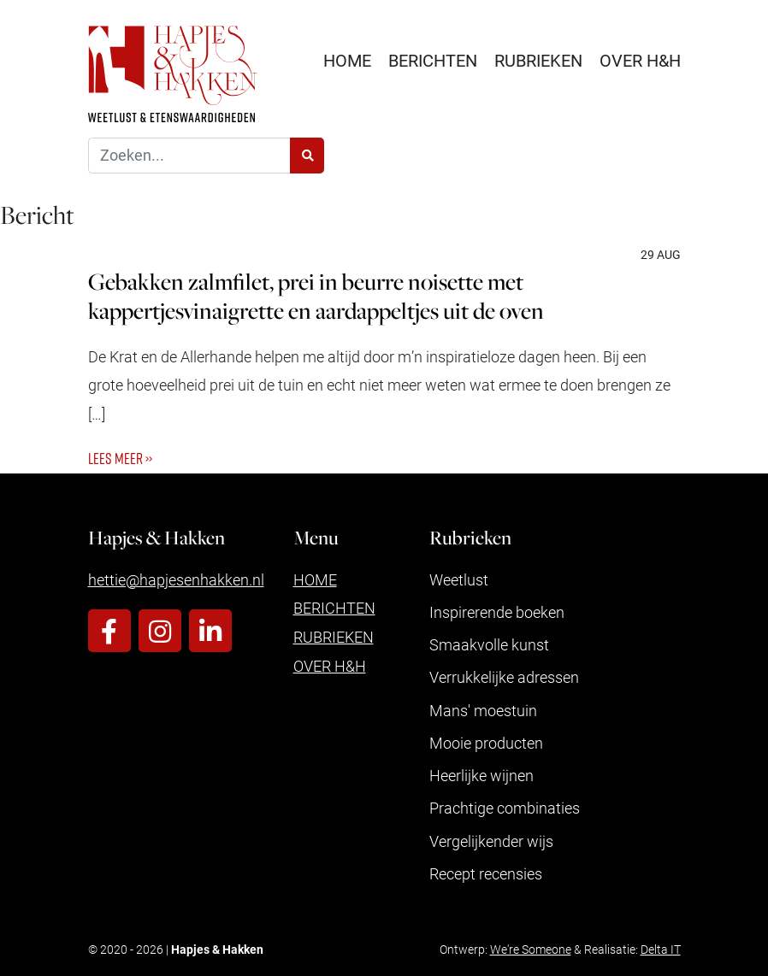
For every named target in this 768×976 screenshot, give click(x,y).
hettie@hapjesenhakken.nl (176, 579)
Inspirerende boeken (496, 612)
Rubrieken (538, 60)
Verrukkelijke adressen (504, 677)
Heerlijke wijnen (481, 775)
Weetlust (458, 579)
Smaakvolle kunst (489, 644)
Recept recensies (485, 873)
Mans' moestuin (483, 710)
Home (347, 60)
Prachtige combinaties (504, 807)
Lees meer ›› (120, 458)
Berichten (432, 60)
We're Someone (530, 949)
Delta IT (661, 949)
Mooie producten (486, 742)
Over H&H (640, 60)
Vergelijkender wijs (491, 841)
